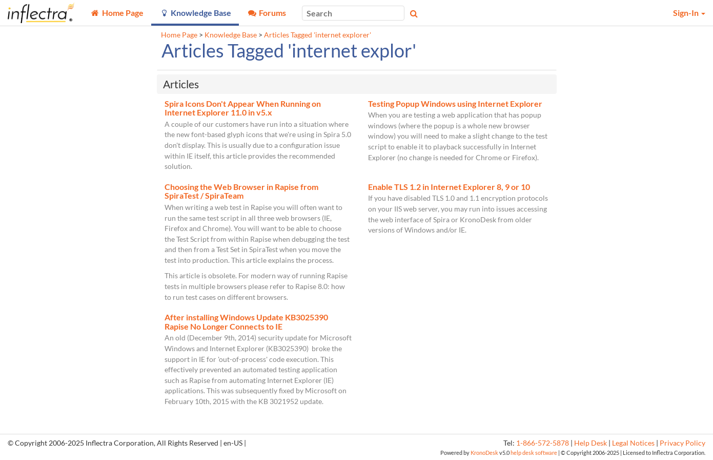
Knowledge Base (231, 35)
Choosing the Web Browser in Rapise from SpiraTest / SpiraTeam (241, 191)
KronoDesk (484, 452)
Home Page (179, 35)
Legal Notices (633, 443)
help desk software (534, 452)
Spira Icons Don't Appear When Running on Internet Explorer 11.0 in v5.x (243, 108)
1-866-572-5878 (542, 443)
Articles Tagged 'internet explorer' (317, 35)
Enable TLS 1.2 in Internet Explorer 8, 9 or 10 (449, 186)
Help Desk (590, 443)
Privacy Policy (682, 443)
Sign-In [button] (689, 12)
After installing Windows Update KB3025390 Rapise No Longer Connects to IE (246, 321)
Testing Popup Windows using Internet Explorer (455, 103)
